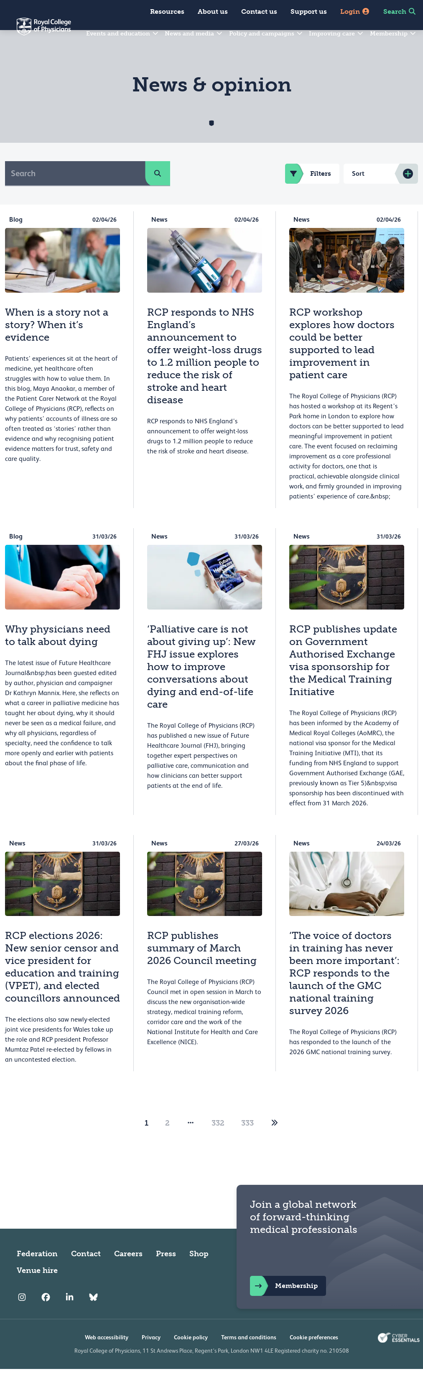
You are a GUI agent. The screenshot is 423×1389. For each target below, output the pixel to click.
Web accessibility (106, 1357)
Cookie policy (191, 1357)
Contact (86, 1273)
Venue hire (37, 1290)
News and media (194, 33)
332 (218, 1143)
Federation (37, 1273)
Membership (393, 33)
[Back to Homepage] (35, 32)
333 (247, 1143)
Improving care (336, 33)
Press (166, 1273)
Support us (308, 11)
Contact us (259, 11)
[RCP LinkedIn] (70, 1317)
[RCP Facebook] (46, 1317)
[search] (157, 193)
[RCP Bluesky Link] (93, 1317)
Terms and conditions (248, 1357)
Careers (128, 1273)
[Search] (75, 193)
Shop (199, 1273)
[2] (274, 1143)
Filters (308, 194)
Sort (358, 193)
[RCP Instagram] (22, 1317)
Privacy (151, 1357)
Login (355, 11)
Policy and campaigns (266, 33)
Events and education (122, 33)
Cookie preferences (314, 1357)
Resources (167, 11)
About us (213, 11)
